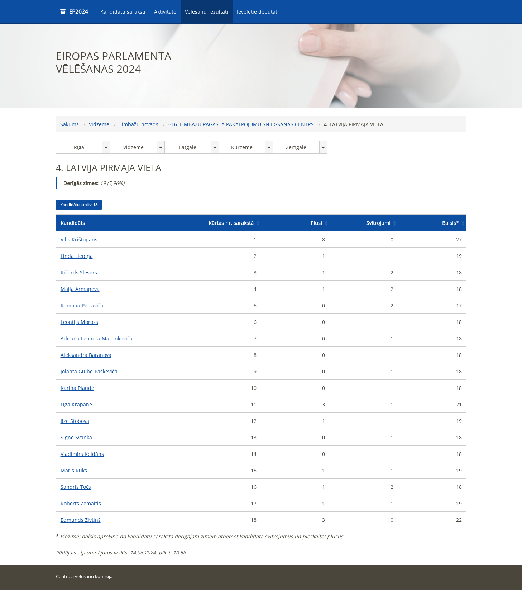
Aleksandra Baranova (86, 354)
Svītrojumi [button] (378, 223)
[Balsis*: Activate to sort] (432, 223)
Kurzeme (242, 147)
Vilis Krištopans (79, 239)
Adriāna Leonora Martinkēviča (97, 338)
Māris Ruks (74, 470)
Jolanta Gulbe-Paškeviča (89, 371)
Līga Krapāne (76, 404)
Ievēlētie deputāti (258, 11)
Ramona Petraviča (82, 305)
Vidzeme (99, 124)
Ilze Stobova (75, 420)
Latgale (187, 147)
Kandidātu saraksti (122, 11)
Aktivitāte (165, 11)
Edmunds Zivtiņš (81, 519)
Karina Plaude (77, 387)
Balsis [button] (450, 223)
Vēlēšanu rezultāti (206, 11)
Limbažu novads (138, 124)
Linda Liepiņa (77, 255)
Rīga (79, 147)
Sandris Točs (76, 486)
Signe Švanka (76, 437)
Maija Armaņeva (80, 288)
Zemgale (296, 147)
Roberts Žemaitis (81, 503)
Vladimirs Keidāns (82, 453)
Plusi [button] (316, 223)
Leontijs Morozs (79, 321)
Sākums (69, 124)
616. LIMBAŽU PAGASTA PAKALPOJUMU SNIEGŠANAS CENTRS (241, 124)
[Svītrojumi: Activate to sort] (363, 223)
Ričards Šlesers (79, 272)
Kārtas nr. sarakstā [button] (231, 223)
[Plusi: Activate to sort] (295, 223)
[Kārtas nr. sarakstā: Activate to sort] (227, 223)
